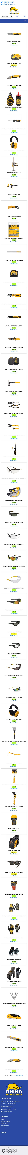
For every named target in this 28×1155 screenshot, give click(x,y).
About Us (3, 1119)
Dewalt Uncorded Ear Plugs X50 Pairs (14, 894)
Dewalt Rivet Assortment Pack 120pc (14, 238)
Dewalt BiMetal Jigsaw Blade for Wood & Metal (14, 1003)
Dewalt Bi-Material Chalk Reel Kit (13, 107)
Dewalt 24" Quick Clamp (14, 194)
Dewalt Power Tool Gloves (14, 959)
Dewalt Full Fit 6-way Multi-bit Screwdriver (14, 457)
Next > (17, 1075)
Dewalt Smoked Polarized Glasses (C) (14, 522)
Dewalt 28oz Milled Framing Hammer (14, 391)
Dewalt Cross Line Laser (14, 850)
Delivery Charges (5, 1125)
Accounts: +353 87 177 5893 (9, 1109)
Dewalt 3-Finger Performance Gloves (14, 937)
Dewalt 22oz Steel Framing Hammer (14, 806)
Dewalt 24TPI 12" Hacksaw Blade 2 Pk (14, 260)
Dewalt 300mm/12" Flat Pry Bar (14, 763)
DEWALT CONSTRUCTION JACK (14, 172)
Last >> (21, 1075)
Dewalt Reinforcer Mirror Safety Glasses (14, 566)
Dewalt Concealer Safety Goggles (13, 500)
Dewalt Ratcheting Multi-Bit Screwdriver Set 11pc (14, 129)
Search (11, 16)
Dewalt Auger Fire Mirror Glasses (14, 610)
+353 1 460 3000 (7, 2)
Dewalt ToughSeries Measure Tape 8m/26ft (13, 282)
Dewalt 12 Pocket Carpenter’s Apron (14, 872)
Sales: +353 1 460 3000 (7, 1106)
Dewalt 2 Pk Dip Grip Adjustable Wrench (14, 435)
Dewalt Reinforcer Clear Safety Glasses (14, 544)
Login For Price (14, 45)
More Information (12, 1152)
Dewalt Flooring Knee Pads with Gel (14, 369)
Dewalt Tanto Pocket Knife (14, 41)
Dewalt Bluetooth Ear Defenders (14, 719)
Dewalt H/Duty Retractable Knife (14, 1069)
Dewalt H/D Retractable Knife (14, 85)
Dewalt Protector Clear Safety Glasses (14, 588)
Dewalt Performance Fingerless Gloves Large (14, 916)
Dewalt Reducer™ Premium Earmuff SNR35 (14, 150)
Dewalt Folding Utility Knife (14, 1025)
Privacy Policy (4, 1123)
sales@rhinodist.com (8, 4)
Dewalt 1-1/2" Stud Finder (14, 828)
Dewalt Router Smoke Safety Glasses (13, 675)
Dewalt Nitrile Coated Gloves (13, 981)
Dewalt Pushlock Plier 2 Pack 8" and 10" (14, 413)
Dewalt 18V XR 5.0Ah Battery (14, 63)
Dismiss (5, 1152)
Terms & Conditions (5, 1121)
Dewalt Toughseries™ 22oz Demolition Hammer (14, 784)
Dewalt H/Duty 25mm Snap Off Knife (14, 1047)
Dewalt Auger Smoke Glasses (14, 631)
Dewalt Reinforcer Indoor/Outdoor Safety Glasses (14, 478)
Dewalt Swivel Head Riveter (14, 216)
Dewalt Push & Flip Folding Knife (14, 325)
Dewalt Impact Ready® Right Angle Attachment (14, 741)
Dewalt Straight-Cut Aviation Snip (14, 347)
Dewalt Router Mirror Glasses (14, 697)
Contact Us (3, 1127)
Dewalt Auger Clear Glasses (14, 653)
